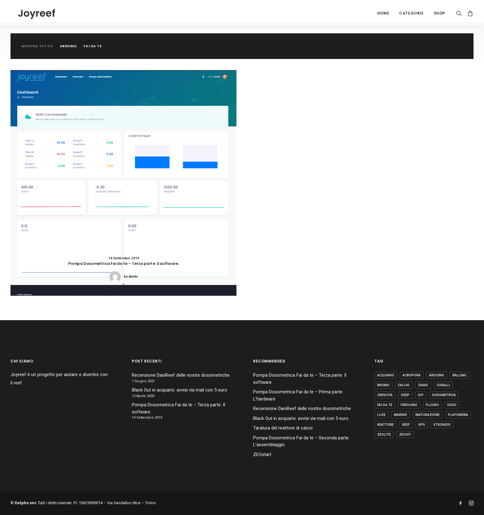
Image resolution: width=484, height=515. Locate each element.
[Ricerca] (460, 13)
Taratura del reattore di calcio (283, 428)
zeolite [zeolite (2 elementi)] (384, 435)
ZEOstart (262, 454)
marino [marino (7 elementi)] (400, 415)
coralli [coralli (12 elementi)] (443, 385)
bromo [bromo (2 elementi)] (383, 385)
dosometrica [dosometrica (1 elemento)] (444, 395)
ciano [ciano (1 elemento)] (423, 385)
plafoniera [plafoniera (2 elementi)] (458, 415)
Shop (439, 13)
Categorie (411, 13)
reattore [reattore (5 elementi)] (385, 425)
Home (383, 13)
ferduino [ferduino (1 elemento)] (409, 405)
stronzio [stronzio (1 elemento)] (442, 425)
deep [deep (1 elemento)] (405, 395)
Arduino (68, 46)
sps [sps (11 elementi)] (421, 425)
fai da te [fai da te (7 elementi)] (384, 405)
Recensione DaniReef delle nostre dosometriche (181, 375)
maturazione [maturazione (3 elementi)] (427, 415)
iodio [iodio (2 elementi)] (452, 405)
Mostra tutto (37, 46)
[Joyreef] (29, 13)
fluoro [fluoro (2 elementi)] (432, 405)
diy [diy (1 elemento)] (421, 395)
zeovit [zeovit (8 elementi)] (405, 435)
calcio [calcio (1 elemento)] (404, 385)
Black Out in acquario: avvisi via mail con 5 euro (179, 390)
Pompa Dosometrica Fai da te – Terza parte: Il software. (178, 408)
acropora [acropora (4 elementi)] (412, 375)
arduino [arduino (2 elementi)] (436, 375)
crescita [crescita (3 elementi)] (385, 395)
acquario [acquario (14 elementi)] (385, 375)
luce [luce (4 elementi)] (381, 415)
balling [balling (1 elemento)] (459, 375)
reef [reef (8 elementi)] (406, 425)
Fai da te (93, 46)
